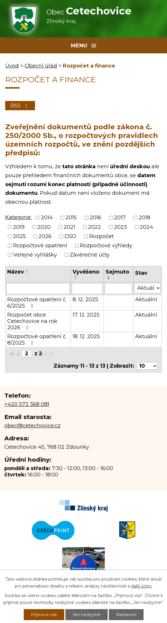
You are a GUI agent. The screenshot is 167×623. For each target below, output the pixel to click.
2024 (146, 227)
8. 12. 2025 (85, 299)
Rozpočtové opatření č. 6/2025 (37, 302)
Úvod (12, 66)
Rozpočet (101, 236)
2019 (19, 227)
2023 (120, 227)
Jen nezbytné (86, 614)
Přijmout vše (44, 614)
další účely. (142, 586)
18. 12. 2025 (86, 336)
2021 (69, 227)
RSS (20, 105)
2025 (19, 236)
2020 (44, 227)
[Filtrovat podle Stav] (147, 288)
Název (15, 272)
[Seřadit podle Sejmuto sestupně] (109, 278)
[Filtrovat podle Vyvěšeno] (87, 288)
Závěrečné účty (90, 255)
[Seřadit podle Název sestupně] (27, 272)
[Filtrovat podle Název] (38, 288)
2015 (71, 218)
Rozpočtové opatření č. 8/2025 (37, 339)
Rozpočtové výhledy (106, 245)
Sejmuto (117, 272)
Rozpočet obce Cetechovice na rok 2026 (32, 321)
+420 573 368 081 (26, 404)
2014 (47, 218)
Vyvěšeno (86, 272)
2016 (95, 218)
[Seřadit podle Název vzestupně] (27, 270)
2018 (144, 218)
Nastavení (126, 614)
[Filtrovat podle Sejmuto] (119, 288)
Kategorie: (18, 217)
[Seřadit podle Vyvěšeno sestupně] (76, 278)
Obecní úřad (41, 66)
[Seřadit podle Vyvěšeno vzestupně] (76, 276)
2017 (120, 218)
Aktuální (146, 299)
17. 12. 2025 (86, 315)
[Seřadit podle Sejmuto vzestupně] (109, 276)
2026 (45, 236)
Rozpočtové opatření (40, 245)
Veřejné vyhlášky (35, 255)
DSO (70, 236)
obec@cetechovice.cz (32, 425)
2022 (94, 227)
